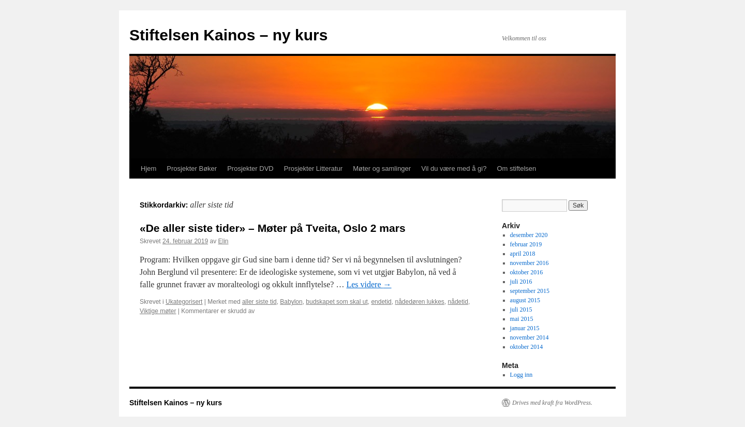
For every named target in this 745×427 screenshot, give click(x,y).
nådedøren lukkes (419, 301)
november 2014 (529, 337)
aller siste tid (259, 301)
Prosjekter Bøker (192, 168)
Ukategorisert (184, 301)
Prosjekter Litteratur (313, 168)
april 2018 (522, 253)
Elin (223, 241)
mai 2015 (521, 318)
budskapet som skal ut (336, 301)
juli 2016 (521, 281)
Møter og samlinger (382, 168)
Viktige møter (158, 311)
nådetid (458, 301)
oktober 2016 (526, 272)
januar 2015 (525, 328)
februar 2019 (526, 244)
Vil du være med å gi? (453, 168)
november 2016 (529, 263)
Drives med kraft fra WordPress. (552, 402)
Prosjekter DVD (250, 168)
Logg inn (521, 374)
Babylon (291, 301)
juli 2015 (521, 309)
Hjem (148, 168)
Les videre (368, 284)
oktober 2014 (526, 346)
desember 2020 (529, 235)
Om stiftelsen (516, 168)
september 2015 (529, 291)
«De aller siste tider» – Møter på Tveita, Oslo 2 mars (273, 228)
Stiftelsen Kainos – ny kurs (228, 34)
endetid (381, 301)
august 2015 (525, 300)
